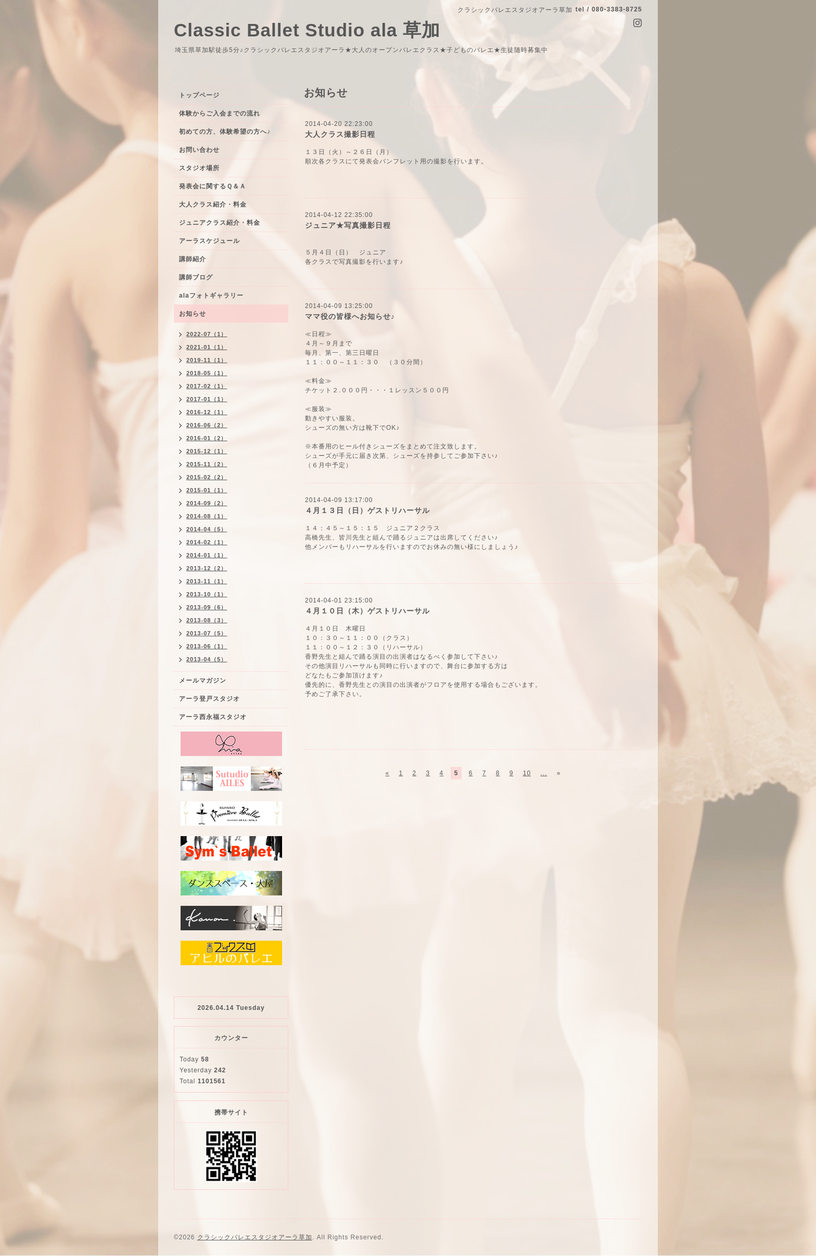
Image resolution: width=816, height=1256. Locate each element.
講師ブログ (196, 277)
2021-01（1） (206, 347)
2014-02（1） (206, 542)
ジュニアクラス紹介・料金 (219, 222)
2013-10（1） (206, 594)
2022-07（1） (206, 334)
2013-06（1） (206, 646)
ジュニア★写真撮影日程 (348, 225)
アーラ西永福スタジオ (213, 717)
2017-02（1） (206, 386)
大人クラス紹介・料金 (213, 204)
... (543, 773)
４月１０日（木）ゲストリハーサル (367, 611)
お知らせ (192, 313)
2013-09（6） (206, 607)
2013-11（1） (206, 581)
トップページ (199, 95)
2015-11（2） (206, 464)
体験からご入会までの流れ (219, 113)
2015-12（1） (206, 451)
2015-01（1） (206, 490)
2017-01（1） (206, 399)
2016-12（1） (206, 412)
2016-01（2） (206, 438)
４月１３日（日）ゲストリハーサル (367, 510)
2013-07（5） (206, 633)
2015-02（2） (206, 477)
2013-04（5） (206, 659)
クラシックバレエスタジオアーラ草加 (254, 1237)
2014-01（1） (206, 555)
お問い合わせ (199, 149)
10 (527, 773)
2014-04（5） (206, 529)
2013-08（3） (206, 620)
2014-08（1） (206, 516)
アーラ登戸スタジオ (209, 698)
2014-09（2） (206, 503)
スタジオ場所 (199, 168)
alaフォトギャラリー (211, 295)
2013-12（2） (206, 568)
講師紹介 (192, 259)
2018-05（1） (206, 373)
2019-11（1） (206, 360)
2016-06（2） (206, 425)
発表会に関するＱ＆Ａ (212, 186)
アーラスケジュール (209, 241)
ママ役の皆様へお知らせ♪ (350, 316)
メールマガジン (202, 680)
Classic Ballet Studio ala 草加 (307, 30)
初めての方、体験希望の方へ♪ (225, 131)
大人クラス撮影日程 (340, 134)
